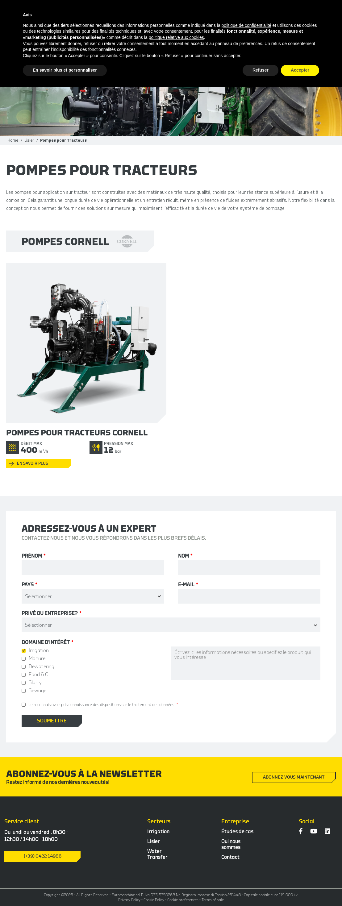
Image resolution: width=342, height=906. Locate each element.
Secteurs (159, 821)
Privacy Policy (129, 900)
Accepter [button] (300, 70)
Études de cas (237, 831)
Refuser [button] (260, 70)
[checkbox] (96, 670)
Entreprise (235, 821)
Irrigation (158, 831)
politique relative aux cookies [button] (176, 37)
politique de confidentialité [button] (246, 25)
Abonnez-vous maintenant (294, 777)
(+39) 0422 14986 (42, 856)
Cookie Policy (154, 900)
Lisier (29, 140)
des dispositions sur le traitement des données (133, 705)
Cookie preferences (182, 900)
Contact (230, 857)
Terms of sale (213, 900)
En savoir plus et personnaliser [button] (65, 70)
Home (13, 140)
